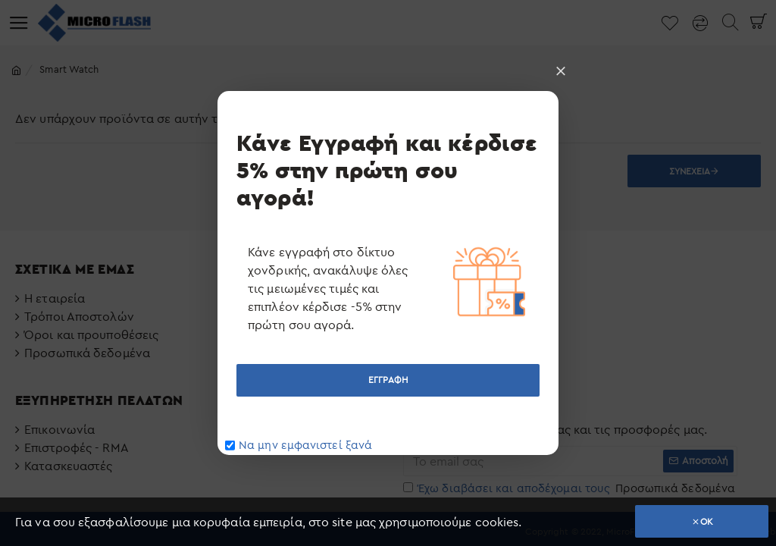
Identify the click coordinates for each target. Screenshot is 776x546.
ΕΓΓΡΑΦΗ (388, 379)
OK (706, 521)
